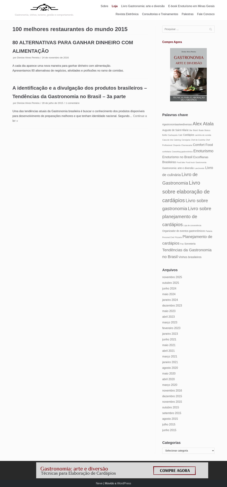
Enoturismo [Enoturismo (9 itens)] (203, 151)
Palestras (188, 14)
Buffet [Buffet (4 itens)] (164, 135)
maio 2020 (169, 373)
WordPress (124, 483)
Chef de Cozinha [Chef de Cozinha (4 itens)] (198, 140)
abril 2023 (168, 316)
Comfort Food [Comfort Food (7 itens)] (203, 145)
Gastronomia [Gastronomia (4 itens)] (201, 162)
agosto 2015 (170, 418)
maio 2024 (169, 294)
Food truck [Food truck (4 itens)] (190, 162)
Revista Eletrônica (127, 14)
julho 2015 (168, 424)
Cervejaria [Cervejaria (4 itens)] (186, 140)
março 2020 (169, 384)
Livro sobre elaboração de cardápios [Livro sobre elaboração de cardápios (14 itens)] (186, 191)
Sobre (104, 6)
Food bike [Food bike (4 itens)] (181, 162)
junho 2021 (169, 339)
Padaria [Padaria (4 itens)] (209, 231)
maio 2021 (169, 345)
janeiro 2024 (170, 299)
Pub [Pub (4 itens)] (182, 244)
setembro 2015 (171, 413)
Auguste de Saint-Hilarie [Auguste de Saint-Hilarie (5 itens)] (175, 130)
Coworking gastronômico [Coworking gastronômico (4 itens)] (182, 152)
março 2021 (169, 356)
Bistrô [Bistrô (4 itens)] (195, 130)
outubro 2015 (170, 407)
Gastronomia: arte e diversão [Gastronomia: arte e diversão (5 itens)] (178, 168)
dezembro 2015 (172, 396)
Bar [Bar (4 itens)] (190, 130)
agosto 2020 (170, 367)
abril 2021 (168, 350)
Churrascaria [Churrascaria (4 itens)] (186, 145)
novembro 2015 (172, 401)
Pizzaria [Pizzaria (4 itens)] (178, 237)
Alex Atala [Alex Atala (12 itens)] (203, 123)
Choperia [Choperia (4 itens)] (177, 145)
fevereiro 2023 (171, 328)
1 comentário (73, 103)
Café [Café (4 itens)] (180, 135)
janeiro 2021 (170, 362)
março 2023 (169, 322)
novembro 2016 (172, 390)
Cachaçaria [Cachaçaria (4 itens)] (173, 135)
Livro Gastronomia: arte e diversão (143, 6)
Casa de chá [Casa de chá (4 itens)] (167, 140)
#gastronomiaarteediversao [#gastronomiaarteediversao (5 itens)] (177, 124)
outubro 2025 (170, 282)
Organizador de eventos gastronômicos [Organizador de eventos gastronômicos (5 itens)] (183, 231)
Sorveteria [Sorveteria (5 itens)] (190, 243)
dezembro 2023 (172, 305)
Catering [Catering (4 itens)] (177, 140)
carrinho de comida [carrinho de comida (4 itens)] (203, 135)
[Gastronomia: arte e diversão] (44, 10)
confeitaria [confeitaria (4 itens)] (166, 152)
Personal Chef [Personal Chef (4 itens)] (168, 237)
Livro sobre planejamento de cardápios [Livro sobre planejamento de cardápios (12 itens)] (186, 216)
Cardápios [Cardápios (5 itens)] (188, 135)
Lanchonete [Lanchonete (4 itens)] (199, 168)
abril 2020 (168, 379)
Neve (99, 483)
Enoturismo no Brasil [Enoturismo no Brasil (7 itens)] (177, 157)
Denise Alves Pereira (28, 57)
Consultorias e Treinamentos (160, 14)
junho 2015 (169, 430)
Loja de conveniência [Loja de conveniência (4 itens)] (192, 225)
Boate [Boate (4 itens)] (201, 130)
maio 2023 (169, 311)
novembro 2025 (172, 277)
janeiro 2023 (170, 333)
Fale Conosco (206, 14)
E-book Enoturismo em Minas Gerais (191, 6)
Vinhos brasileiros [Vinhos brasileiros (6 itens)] (189, 257)
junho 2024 (169, 288)
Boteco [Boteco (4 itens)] (207, 130)
